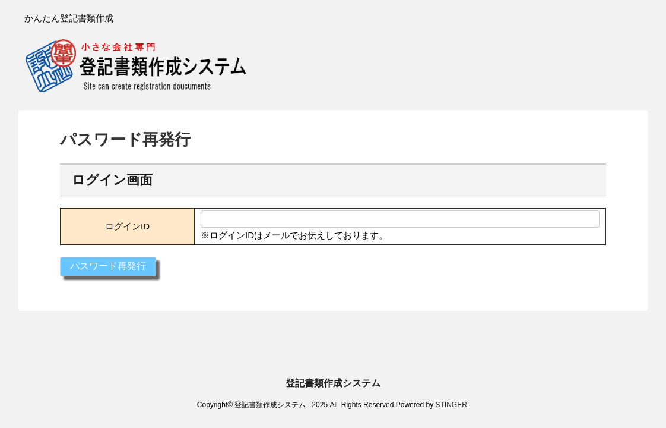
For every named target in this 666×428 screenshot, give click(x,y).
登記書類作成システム (333, 342)
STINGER (451, 364)
